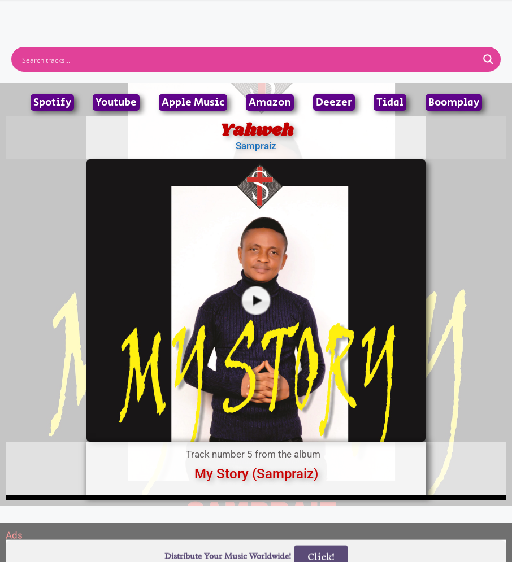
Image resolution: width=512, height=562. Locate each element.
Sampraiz (256, 145)
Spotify (52, 102)
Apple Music (193, 102)
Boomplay (453, 102)
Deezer (334, 102)
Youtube (116, 102)
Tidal (389, 102)
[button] (255, 14)
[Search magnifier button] (488, 59)
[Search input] (248, 59)
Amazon (270, 102)
